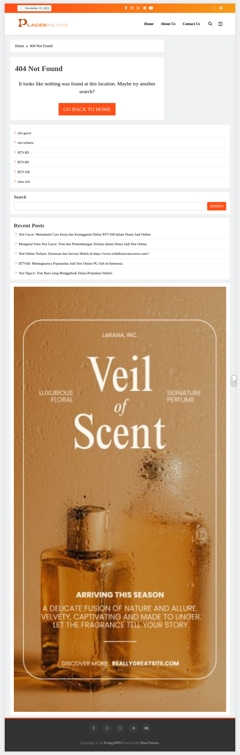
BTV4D (23, 152)
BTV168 (24, 172)
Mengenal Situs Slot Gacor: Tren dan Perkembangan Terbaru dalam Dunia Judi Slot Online (83, 244)
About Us (168, 24)
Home (149, 24)
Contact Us (191, 24)
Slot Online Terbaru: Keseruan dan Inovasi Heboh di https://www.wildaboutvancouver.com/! (84, 253)
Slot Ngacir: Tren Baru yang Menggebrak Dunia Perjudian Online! (65, 273)
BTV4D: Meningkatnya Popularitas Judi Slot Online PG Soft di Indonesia (71, 263)
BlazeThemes (149, 743)
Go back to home (87, 109)
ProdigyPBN (112, 743)
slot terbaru (26, 143)
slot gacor (24, 133)
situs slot (24, 181)
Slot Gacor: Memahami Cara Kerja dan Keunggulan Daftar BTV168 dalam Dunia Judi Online (85, 234)
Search (20, 197)
